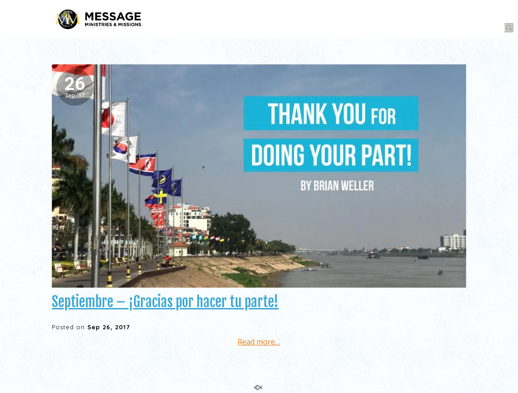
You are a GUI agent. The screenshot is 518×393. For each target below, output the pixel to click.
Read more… (259, 342)
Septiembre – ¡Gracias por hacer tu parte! (165, 301)
